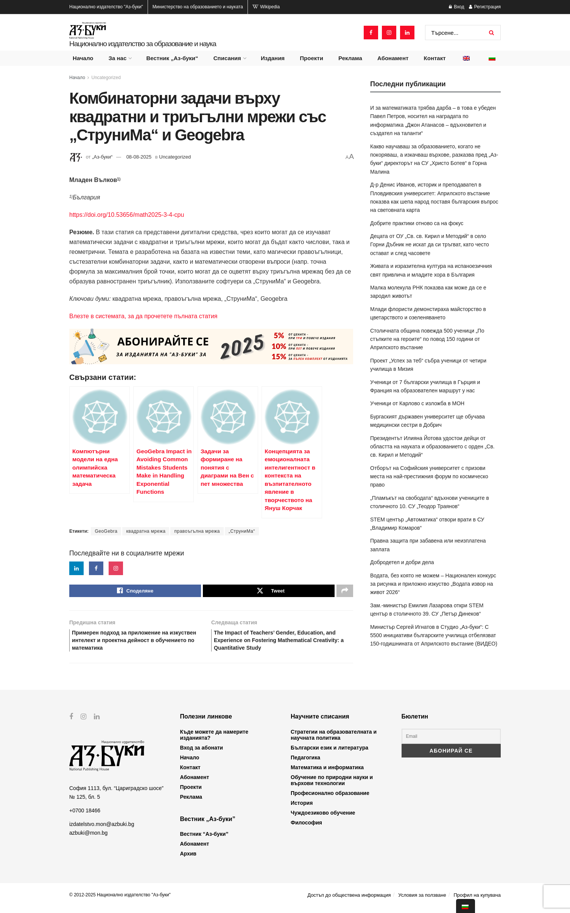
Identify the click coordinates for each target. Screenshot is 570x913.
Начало (83, 58)
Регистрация (485, 6)
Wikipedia (266, 6)
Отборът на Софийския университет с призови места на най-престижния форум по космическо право (429, 476)
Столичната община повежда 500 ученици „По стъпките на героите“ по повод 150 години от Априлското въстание (427, 339)
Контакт (435, 58)
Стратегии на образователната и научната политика (334, 741)
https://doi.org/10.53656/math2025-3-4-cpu (126, 215)
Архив (188, 860)
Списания (227, 58)
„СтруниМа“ (242, 531)
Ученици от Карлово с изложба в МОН (417, 403)
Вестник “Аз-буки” (204, 840)
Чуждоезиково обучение (323, 819)
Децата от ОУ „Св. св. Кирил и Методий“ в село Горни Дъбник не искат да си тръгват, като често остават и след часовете (429, 244)
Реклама (350, 58)
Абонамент (392, 58)
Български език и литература (329, 754)
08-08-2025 (139, 157)
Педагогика (305, 764)
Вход (456, 6)
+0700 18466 (84, 816)
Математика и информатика (327, 773)
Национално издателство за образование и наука (142, 43)
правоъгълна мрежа (197, 531)
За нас (118, 58)
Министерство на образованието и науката (198, 6)
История (302, 809)
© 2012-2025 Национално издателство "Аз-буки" (120, 901)
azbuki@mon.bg (88, 838)
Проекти (311, 58)
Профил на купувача (477, 901)
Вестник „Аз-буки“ (172, 58)
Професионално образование (330, 799)
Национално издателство (106, 6)
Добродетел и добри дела (402, 562)
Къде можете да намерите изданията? (214, 741)
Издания (273, 58)
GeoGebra (106, 531)
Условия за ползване (422, 901)
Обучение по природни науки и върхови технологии (332, 786)
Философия (306, 829)
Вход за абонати (201, 754)
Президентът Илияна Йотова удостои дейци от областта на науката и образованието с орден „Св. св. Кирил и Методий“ (432, 446)
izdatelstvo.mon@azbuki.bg (101, 830)
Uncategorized (106, 77)
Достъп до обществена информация (349, 901)
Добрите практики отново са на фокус (416, 223)
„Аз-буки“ (102, 157)
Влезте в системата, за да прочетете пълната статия (143, 316)
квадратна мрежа (145, 531)
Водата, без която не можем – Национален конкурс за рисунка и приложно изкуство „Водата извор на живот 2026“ (433, 584)
